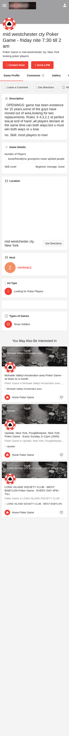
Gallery (56, 75)
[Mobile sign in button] (64, 5)
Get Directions (53, 243)
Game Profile (12, 75)
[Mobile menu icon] (4, 6)
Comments (36, 75)
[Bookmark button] (61, 397)
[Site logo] (23, 5)
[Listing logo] (9, 24)
